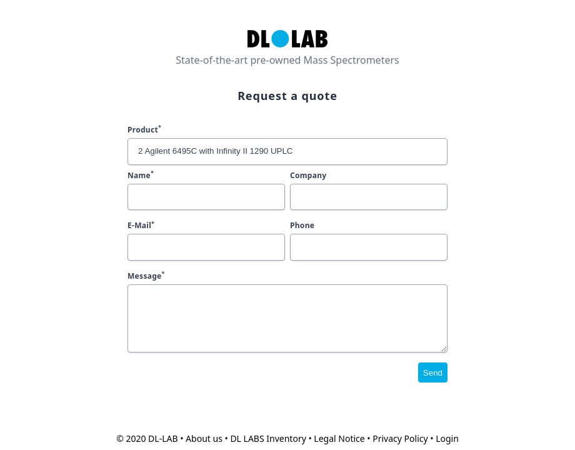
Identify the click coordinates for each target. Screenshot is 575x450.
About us (204, 438)
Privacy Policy (400, 438)
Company (308, 175)
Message (146, 276)
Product (144, 129)
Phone (302, 225)
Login (447, 438)
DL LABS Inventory (268, 438)
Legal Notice (339, 438)
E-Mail (141, 225)
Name (141, 175)
